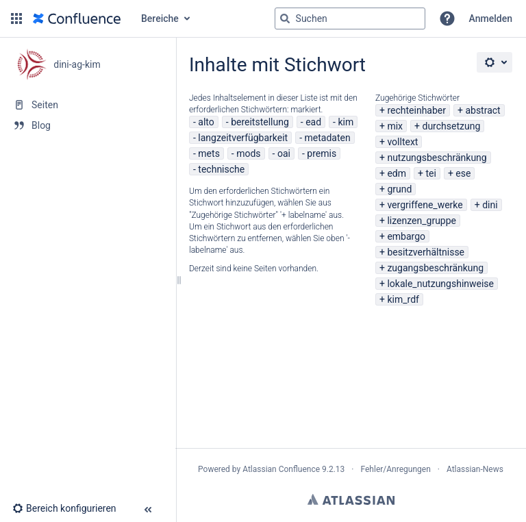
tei (430, 173)
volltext (402, 141)
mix (395, 126)
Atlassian (351, 499)
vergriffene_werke (424, 204)
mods (248, 153)
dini (489, 204)
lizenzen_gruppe (421, 220)
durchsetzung (451, 126)
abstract (482, 110)
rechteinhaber (416, 110)
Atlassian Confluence (281, 469)
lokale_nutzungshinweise (440, 283)
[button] (16, 18)
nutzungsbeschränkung (436, 157)
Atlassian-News (475, 469)
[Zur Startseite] (76, 18)
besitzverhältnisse (425, 252)
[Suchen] (284, 18)
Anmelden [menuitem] (490, 18)
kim (345, 121)
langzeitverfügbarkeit (243, 137)
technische (221, 169)
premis (321, 153)
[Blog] (87, 125)
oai (283, 153)
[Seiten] (87, 105)
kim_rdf (402, 299)
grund (399, 189)
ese (463, 173)
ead (313, 121)
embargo (406, 236)
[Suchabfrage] (350, 18)
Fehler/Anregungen (396, 469)
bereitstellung (260, 121)
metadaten (328, 137)
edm (396, 173)
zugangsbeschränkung (435, 267)
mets (209, 153)
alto (206, 121)
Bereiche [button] (160, 18)
